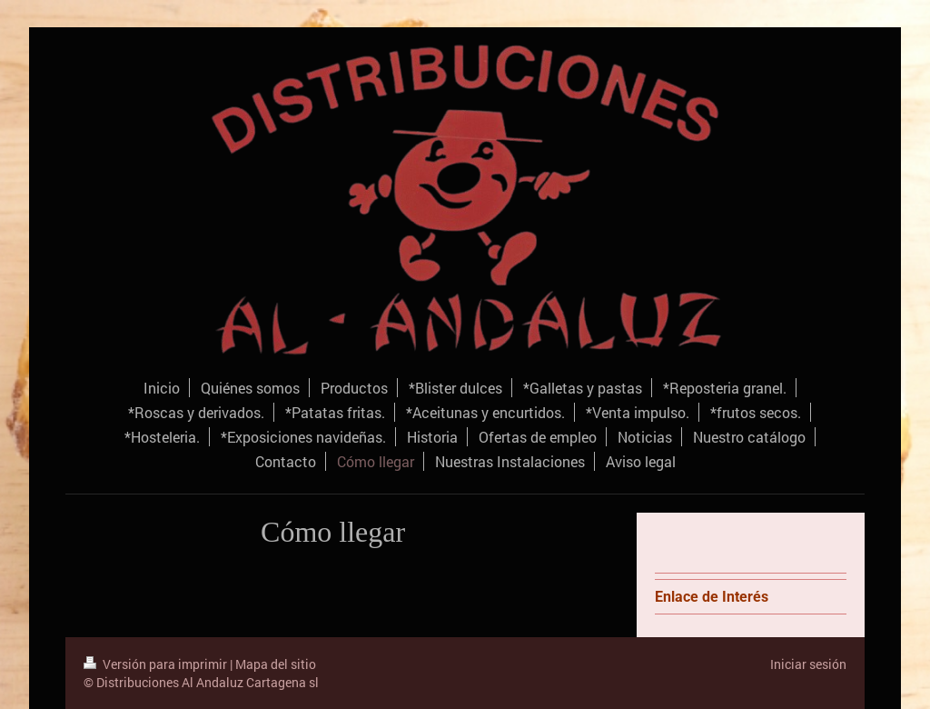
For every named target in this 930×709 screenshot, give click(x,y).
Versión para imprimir (157, 664)
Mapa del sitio (275, 664)
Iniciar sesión (808, 664)
